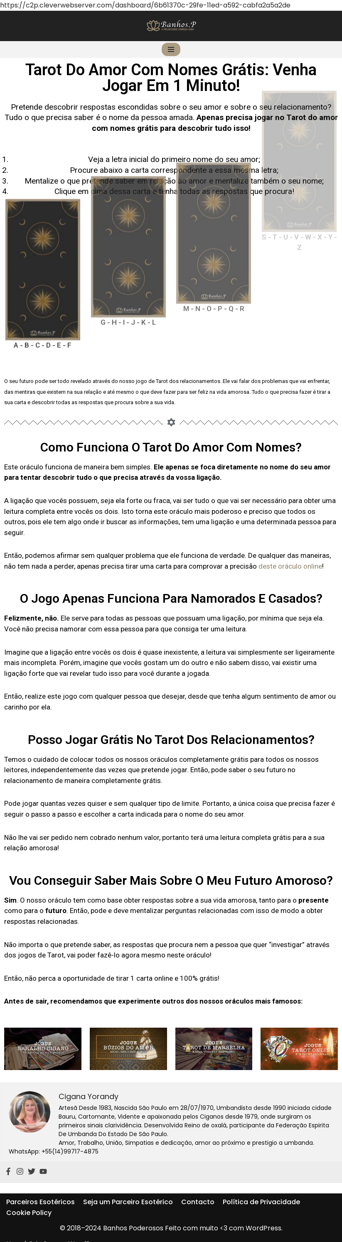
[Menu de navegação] (171, 49)
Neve (14, 1233)
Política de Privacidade (261, 1191)
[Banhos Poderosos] (171, 26)
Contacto (197, 1191)
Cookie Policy (29, 1202)
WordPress (86, 1233)
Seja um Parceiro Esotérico (128, 1191)
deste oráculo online (290, 566)
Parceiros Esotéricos (40, 1191)
